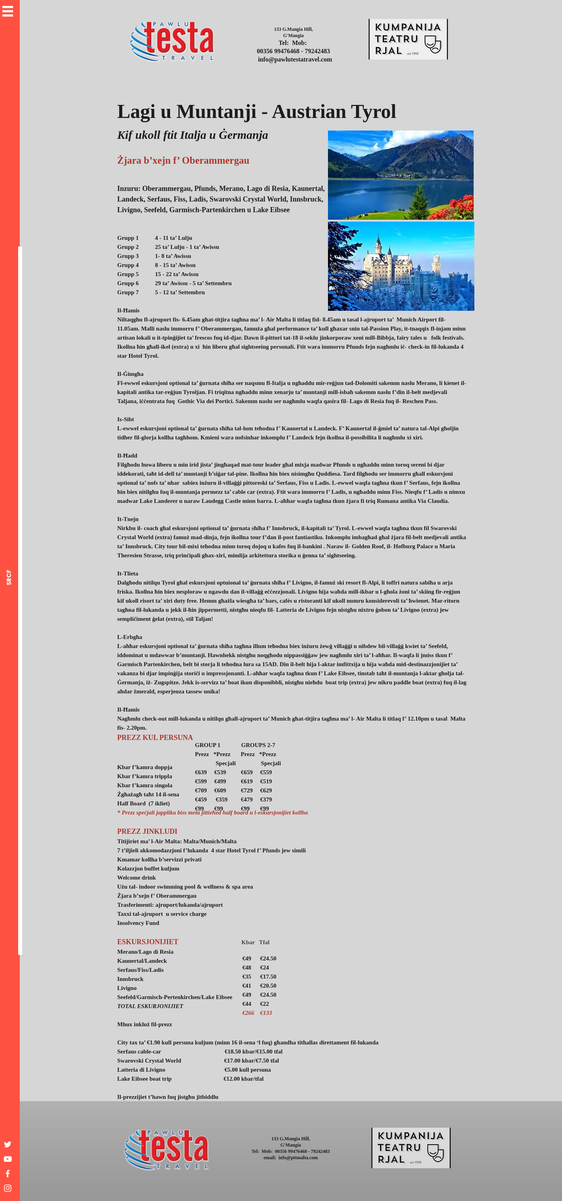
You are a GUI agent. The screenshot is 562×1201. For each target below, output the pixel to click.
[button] (7, 11)
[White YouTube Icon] (8, 1159)
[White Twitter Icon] (8, 1144)
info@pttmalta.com (298, 1157)
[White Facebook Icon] (8, 1174)
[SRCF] (8, 577)
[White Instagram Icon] (8, 1188)
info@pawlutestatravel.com (295, 59)
